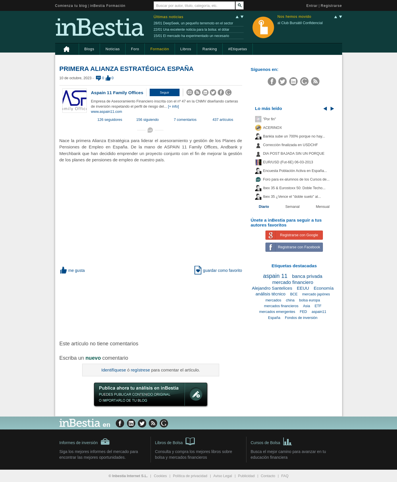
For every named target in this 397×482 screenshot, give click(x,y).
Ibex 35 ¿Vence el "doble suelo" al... (292, 197)
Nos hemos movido (294, 17)
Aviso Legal (222, 476)
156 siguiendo (147, 120)
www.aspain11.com (106, 112)
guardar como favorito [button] (218, 270)
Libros (185, 49)
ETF (318, 306)
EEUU (303, 288)
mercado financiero (292, 282)
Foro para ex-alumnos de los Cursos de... (296, 179)
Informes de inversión (84, 441)
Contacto (268, 476)
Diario (264, 207)
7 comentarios (185, 120)
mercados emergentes (277, 312)
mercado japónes (316, 294)
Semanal (292, 207)
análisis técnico (271, 293)
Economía (324, 288)
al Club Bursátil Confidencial (300, 23)
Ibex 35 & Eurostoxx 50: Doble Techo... (294, 188)
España (274, 318)
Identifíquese (113, 369)
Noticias (112, 49)
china (290, 300)
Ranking (210, 49)
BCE (294, 294)
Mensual (323, 207)
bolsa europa (309, 300)
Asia (306, 306)
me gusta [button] (72, 270)
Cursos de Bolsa (271, 441)
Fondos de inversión (301, 318)
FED (303, 312)
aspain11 (319, 312)
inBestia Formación (108, 6)
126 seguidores (109, 120)
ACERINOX (272, 128)
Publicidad (246, 476)
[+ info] (173, 106)
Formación (159, 49)
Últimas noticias (169, 17)
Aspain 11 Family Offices (117, 92)
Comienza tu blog (71, 6)
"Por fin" (269, 119)
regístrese (140, 369)
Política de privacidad (190, 476)
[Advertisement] (151, 306)
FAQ (284, 476)
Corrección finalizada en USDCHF (290, 145)
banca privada (307, 276)
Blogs (89, 49)
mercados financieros (281, 306)
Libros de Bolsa (175, 441)
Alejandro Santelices (272, 288)
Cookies (160, 476)
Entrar (312, 6)
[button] (164, 92)
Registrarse (331, 6)
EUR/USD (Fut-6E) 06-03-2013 (288, 162)
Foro (135, 49)
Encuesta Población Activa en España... (295, 171)
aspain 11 (275, 276)
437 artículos (223, 120)
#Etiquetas (237, 49)
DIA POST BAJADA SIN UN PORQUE (294, 154)
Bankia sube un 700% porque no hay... (294, 136)
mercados (273, 300)
